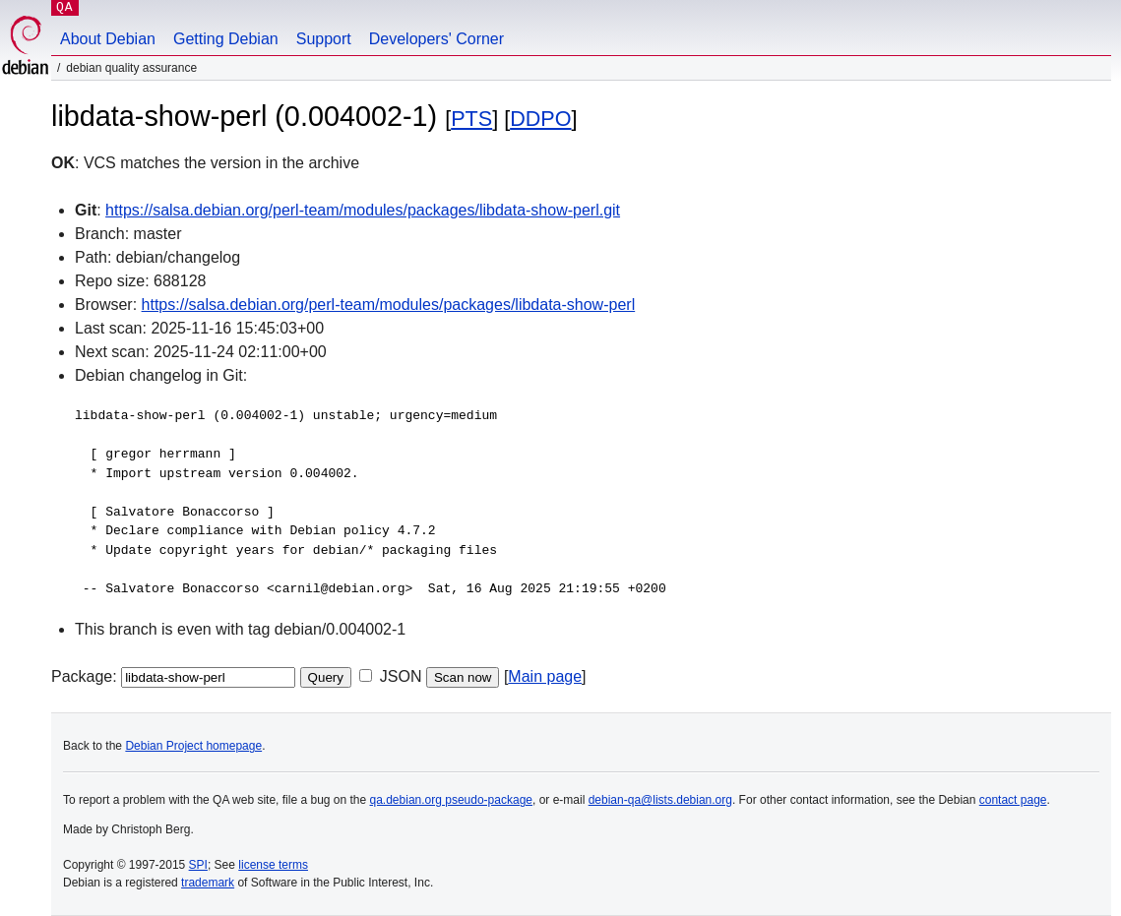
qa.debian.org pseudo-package (451, 800)
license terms (273, 865)
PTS (471, 118)
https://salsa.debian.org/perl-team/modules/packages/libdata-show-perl (389, 304)
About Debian (108, 39)
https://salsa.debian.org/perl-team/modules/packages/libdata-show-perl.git (362, 210)
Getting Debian (226, 39)
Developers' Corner (436, 39)
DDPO (540, 118)
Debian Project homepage (193, 746)
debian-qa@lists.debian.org (660, 800)
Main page (545, 676)
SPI (198, 865)
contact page (1013, 800)
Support (323, 39)
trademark (207, 882)
